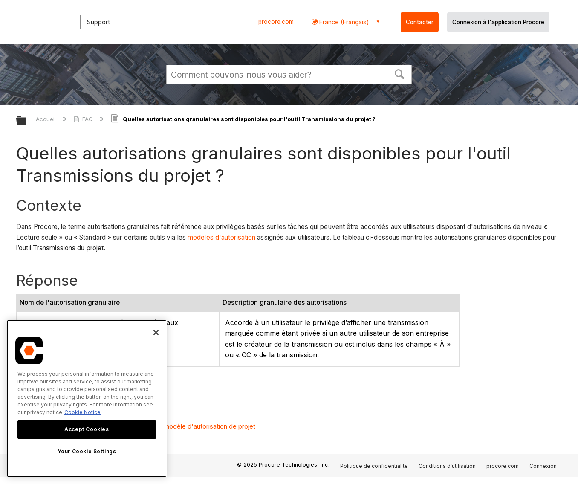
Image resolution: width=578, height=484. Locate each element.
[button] (400, 73)
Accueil (47, 119)
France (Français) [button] (343, 22)
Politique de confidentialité (374, 466)
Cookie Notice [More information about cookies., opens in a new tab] (82, 412)
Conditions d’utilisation (447, 466)
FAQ (84, 119)
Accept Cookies (86, 429)
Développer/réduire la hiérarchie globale (26, 121)
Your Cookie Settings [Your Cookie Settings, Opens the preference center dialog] (87, 451)
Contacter (420, 22)
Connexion (543, 466)
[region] (87, 398)
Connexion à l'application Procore (498, 22)
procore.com (276, 21)
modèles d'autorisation (221, 237)
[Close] (156, 332)
